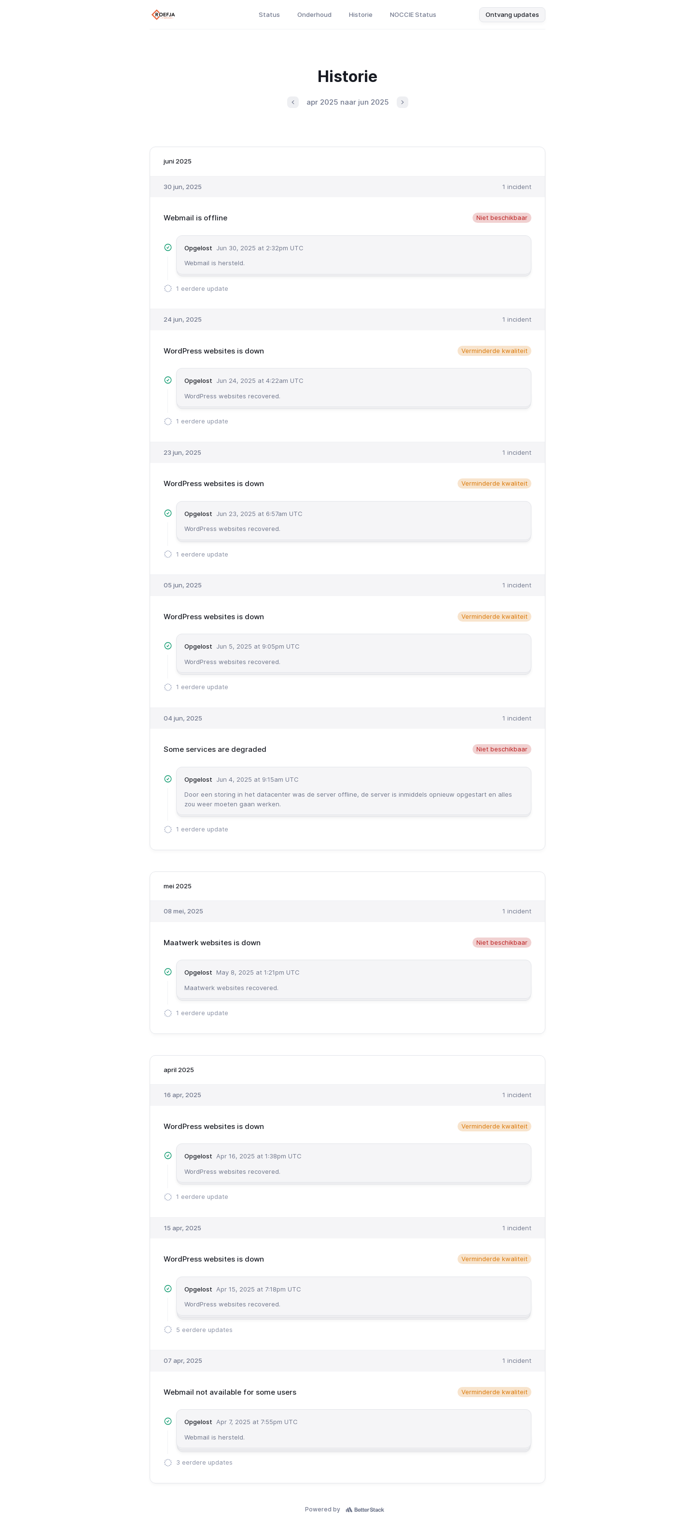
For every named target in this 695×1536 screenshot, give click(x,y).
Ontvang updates (512, 14)
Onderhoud (314, 14)
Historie (361, 14)
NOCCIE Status (413, 14)
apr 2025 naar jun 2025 (347, 102)
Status (269, 14)
